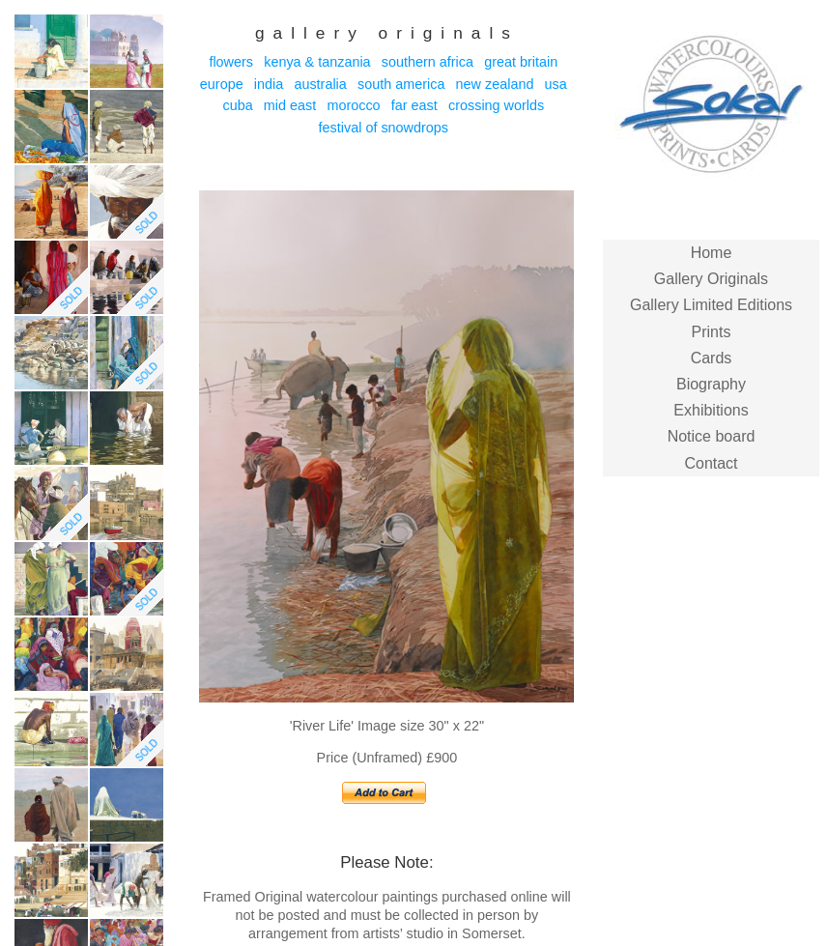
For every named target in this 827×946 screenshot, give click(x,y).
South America (400, 84)
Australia (320, 84)
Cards (711, 358)
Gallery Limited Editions (711, 305)
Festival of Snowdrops (383, 127)
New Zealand (495, 84)
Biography (711, 384)
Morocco (353, 105)
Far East (414, 105)
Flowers (231, 62)
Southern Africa (427, 62)
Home (711, 252)
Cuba (237, 105)
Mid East (290, 105)
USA (556, 84)
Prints (711, 332)
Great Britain (520, 62)
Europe (221, 84)
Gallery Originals (711, 279)
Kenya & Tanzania (317, 62)
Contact (710, 463)
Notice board (712, 436)
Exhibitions (710, 410)
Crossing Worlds (496, 105)
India (268, 84)
